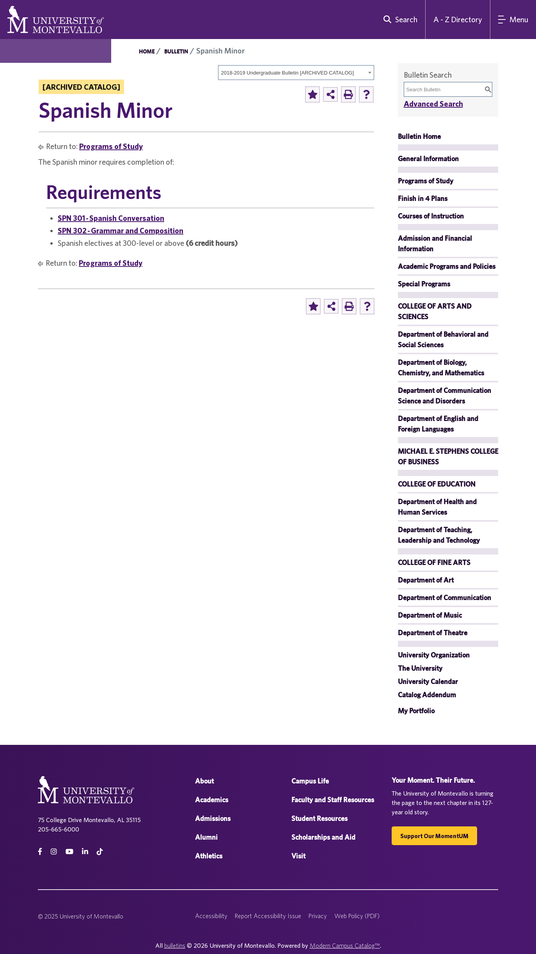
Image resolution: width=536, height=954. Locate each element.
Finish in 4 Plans (422, 198)
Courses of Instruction (431, 216)
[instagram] (54, 851)
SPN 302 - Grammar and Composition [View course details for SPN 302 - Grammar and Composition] (120, 230)
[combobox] (296, 72)
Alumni (206, 837)
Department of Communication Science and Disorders (444, 395)
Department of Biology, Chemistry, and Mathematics (441, 367)
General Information (428, 159)
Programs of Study (111, 146)
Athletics (208, 856)
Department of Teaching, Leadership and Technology (439, 535)
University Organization (434, 655)
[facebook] (40, 851)
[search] (399, 19)
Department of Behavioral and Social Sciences (443, 339)
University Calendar (428, 681)
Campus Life (310, 781)
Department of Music (430, 615)
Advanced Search (433, 103)
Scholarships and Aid (323, 837)
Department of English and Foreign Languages (438, 423)
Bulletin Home (419, 136)
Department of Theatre (432, 633)
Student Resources (319, 818)
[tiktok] (100, 851)
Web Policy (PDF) (357, 915)
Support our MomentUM (434, 835)
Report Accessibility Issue (268, 915)
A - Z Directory (457, 19)
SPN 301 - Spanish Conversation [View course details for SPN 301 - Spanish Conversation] (111, 217)
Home (146, 51)
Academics (211, 800)
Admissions (213, 818)
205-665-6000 (58, 829)
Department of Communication (444, 597)
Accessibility (211, 915)
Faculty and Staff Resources (332, 800)
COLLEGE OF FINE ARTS (434, 562)
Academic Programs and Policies (446, 266)
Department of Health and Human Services (437, 506)
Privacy (318, 915)
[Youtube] (69, 851)
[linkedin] (85, 851)
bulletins (174, 945)
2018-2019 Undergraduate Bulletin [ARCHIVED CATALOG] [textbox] (287, 73)
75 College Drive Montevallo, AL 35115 (89, 819)
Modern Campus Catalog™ (345, 945)
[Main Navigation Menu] (513, 19)
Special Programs (424, 284)
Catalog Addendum (427, 695)
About (204, 781)
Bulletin (176, 51)
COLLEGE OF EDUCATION (437, 484)
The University (420, 668)
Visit (298, 856)
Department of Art (426, 580)
